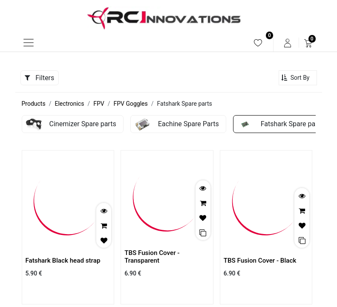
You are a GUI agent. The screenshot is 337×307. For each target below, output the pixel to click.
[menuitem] (258, 43)
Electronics (69, 103)
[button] (298, 78)
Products (34, 103)
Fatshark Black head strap (63, 260)
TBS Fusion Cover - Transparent (151, 256)
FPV (98, 103)
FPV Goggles (130, 103)
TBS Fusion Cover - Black (260, 260)
